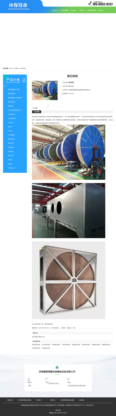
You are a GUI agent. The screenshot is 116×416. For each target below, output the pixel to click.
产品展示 (16, 68)
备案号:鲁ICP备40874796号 (59, 413)
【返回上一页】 (71, 328)
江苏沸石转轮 (36, 348)
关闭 (63, 328)
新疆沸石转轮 (96, 344)
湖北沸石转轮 (86, 344)
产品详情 (36, 112)
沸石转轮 (23, 68)
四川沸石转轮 (36, 344)
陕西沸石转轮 (106, 344)
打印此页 (55, 328)
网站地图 (58, 410)
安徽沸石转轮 (76, 344)
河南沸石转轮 (56, 344)
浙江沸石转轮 (46, 344)
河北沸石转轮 (66, 344)
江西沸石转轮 (46, 348)
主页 (10, 68)
